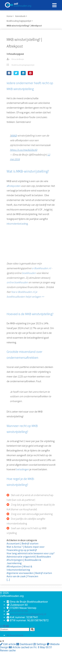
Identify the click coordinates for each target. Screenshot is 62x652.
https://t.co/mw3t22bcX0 (23, 149)
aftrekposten (14, 185)
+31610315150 (19, 611)
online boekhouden (17, 282)
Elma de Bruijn (18, 59)
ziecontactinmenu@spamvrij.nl (28, 614)
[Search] (32, 629)
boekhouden (29, 273)
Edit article (8, 644)
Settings (40, 644)
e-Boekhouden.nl (41, 268)
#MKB (14, 135)
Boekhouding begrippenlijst (23, 65)
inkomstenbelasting (17, 223)
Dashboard (24, 644)
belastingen (22, 469)
